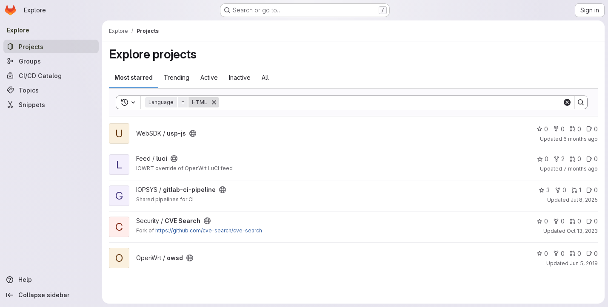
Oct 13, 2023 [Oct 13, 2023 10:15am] (582, 231)
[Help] (51, 280)
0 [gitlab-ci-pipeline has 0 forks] (560, 190)
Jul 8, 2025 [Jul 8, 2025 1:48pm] (584, 200)
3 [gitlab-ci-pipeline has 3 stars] (544, 190)
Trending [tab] (176, 77)
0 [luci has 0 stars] (542, 158)
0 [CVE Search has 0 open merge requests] (575, 221)
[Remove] (214, 102)
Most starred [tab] (133, 77)
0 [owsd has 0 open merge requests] (575, 253)
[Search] (391, 102)
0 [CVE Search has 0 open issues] (592, 221)
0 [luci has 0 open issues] (592, 158)
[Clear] (567, 102)
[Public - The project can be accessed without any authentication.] (192, 133)
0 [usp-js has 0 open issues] (592, 129)
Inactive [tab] (240, 77)
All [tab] (265, 77)
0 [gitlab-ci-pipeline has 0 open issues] (592, 190)
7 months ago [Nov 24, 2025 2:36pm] (580, 168)
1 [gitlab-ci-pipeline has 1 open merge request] (576, 190)
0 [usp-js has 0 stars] (542, 129)
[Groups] (51, 61)
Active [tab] (209, 77)
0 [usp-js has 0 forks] (559, 129)
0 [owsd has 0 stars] (542, 253)
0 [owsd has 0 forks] (559, 253)
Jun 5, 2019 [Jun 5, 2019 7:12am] (584, 263)
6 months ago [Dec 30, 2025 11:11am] (580, 139)
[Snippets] (51, 104)
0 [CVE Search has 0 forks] (559, 221)
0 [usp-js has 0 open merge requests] (575, 129)
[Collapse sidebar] (51, 295)
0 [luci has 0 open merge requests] (575, 158)
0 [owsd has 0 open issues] (592, 253)
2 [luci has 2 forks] (559, 158)
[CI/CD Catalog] (51, 75)
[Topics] (51, 90)
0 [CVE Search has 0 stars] (542, 221)
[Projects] (51, 46)
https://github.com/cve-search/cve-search (208, 230)
